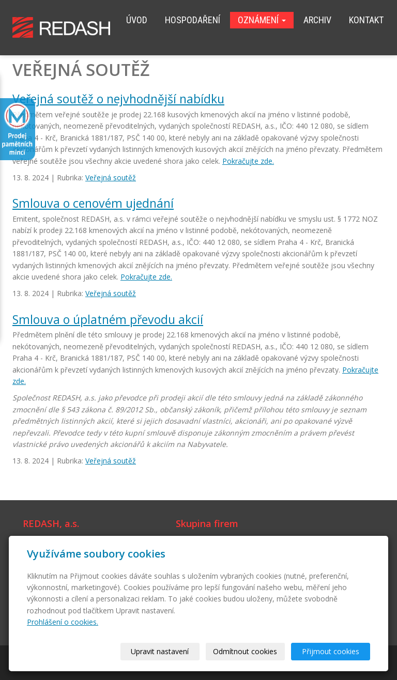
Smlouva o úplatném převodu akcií (107, 319)
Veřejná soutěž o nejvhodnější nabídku (118, 98)
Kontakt (366, 19)
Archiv (317, 19)
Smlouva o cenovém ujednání (93, 203)
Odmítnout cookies (245, 651)
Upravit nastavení (160, 651)
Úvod (136, 19)
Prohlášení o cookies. (62, 622)
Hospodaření (192, 19)
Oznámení (262, 19)
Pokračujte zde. (248, 161)
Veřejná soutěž (110, 177)
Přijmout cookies (330, 651)
